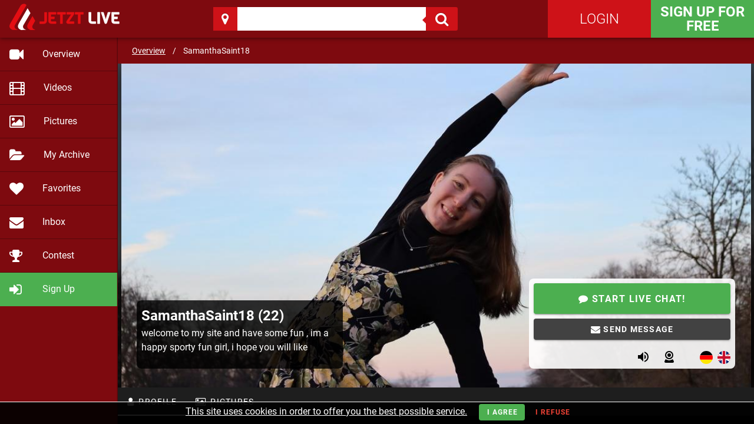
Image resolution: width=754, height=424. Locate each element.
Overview (149, 50)
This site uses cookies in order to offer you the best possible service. (326, 411)
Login (599, 19)
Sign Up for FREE (702, 19)
